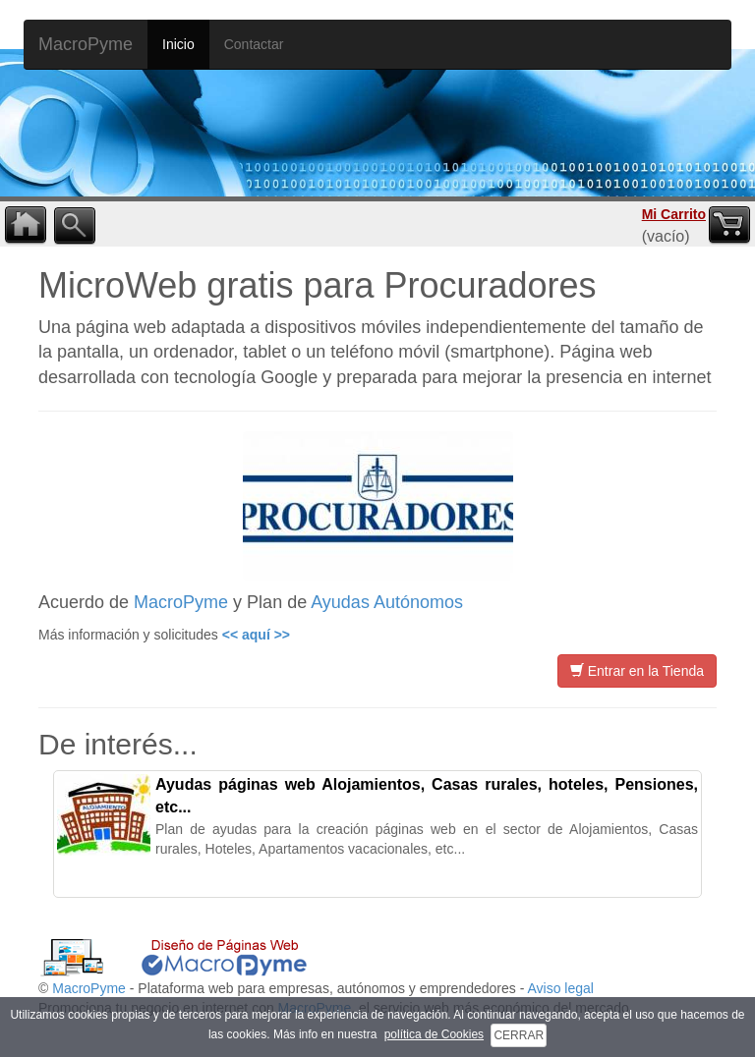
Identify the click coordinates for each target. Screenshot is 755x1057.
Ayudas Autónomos (387, 602)
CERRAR (519, 1035)
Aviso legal (560, 988)
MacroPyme (85, 44)
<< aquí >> (256, 634)
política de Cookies (434, 1034)
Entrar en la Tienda (637, 671)
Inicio (178, 44)
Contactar (254, 44)
